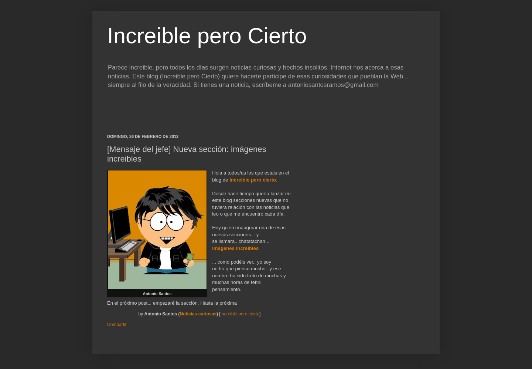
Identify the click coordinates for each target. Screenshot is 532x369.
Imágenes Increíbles (235, 248)
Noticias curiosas (198, 313)
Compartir (117, 324)
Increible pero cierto (252, 180)
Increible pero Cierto (207, 35)
